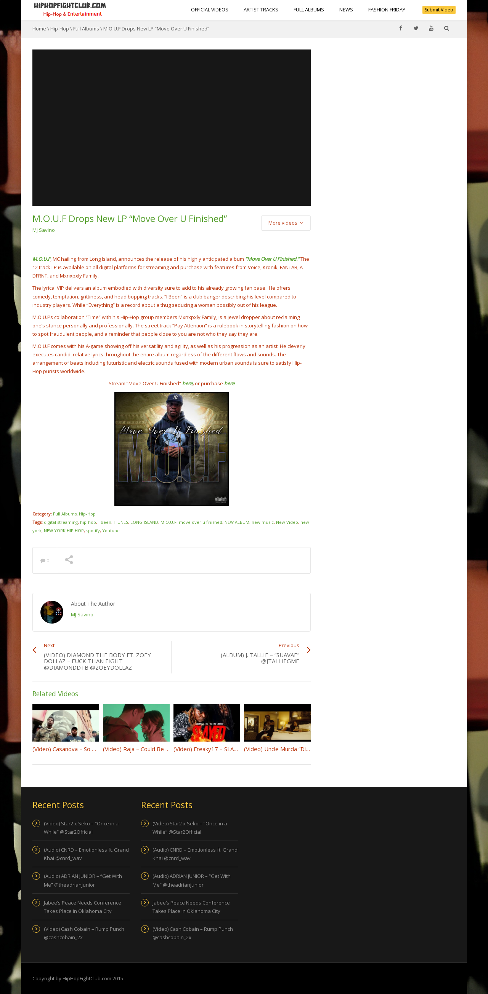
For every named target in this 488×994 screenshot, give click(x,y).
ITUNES (121, 522)
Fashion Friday (386, 9)
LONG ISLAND (144, 522)
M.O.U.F (169, 522)
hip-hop (88, 522)
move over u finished (200, 522)
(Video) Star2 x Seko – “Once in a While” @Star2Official (81, 827)
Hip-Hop (59, 28)
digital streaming (61, 522)
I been (104, 522)
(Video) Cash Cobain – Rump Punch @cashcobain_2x (84, 933)
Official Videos (209, 9)
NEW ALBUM (237, 522)
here (187, 383)
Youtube (111, 530)
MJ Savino (43, 230)
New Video (287, 522)
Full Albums (309, 9)
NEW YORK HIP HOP (64, 530)
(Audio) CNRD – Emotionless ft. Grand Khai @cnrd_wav (86, 854)
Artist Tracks (261, 9)
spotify (93, 530)
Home (39, 28)
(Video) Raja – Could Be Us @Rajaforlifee (156, 749)
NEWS (346, 9)
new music (263, 522)
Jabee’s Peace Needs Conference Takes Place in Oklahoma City (82, 906)
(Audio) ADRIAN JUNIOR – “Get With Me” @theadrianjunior (83, 880)
